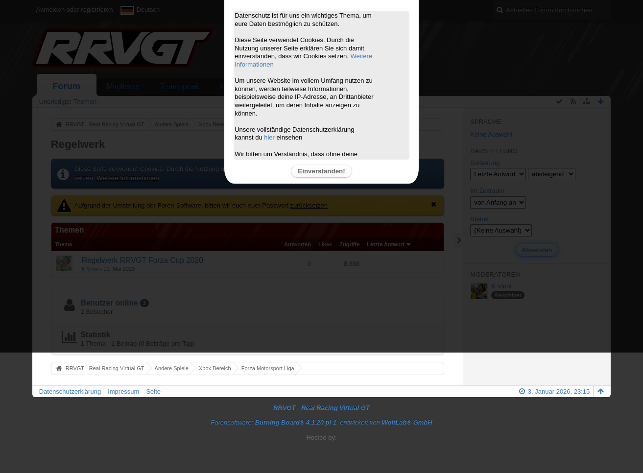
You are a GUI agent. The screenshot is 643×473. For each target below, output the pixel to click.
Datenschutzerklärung (70, 391)
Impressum (123, 391)
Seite (153, 391)
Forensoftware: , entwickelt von (321, 422)
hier (269, 137)
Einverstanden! (321, 171)
